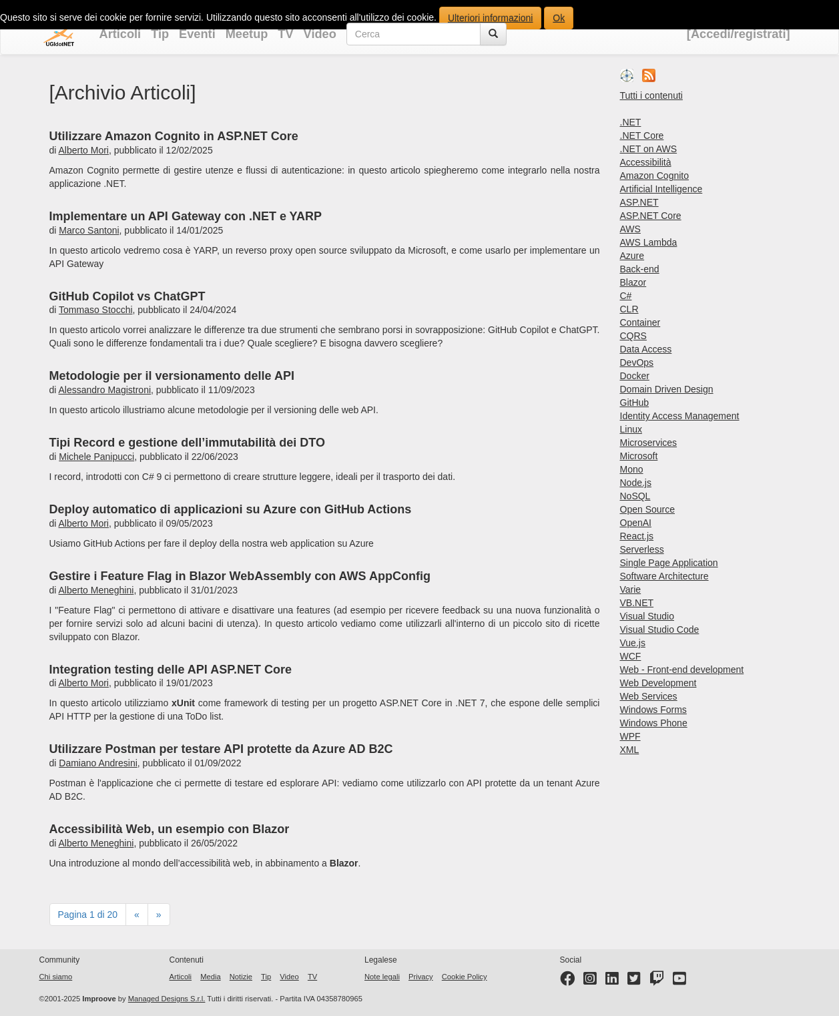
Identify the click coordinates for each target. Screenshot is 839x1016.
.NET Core (642, 135)
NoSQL (635, 496)
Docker (634, 375)
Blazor (633, 282)
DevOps (637, 362)
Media (210, 977)
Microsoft (639, 456)
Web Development (658, 683)
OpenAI (635, 522)
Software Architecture (664, 576)
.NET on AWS (648, 149)
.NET (630, 122)
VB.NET (637, 602)
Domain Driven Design (667, 389)
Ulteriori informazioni (490, 18)
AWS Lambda (648, 242)
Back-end (639, 269)
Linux (631, 429)
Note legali (382, 977)
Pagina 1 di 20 (88, 914)
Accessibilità (645, 162)
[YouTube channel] (679, 981)
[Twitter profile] (634, 981)
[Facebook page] (567, 981)
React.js (637, 536)
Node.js (635, 482)
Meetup (247, 34)
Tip (160, 34)
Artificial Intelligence (661, 189)
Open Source (647, 509)
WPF (630, 736)
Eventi (197, 34)
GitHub (634, 402)
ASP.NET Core (650, 215)
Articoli (120, 34)
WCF (630, 656)
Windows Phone (653, 723)
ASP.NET (639, 202)
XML (629, 749)
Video (320, 34)
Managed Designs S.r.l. (167, 999)
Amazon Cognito (654, 175)
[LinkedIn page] (612, 981)
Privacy (420, 977)
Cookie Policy (464, 977)
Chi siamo (56, 977)
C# (626, 295)
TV (285, 34)
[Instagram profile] (590, 981)
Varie (630, 589)
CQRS (633, 335)
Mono (631, 469)
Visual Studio (647, 616)
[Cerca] (493, 34)
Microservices (648, 442)
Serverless (642, 549)
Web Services (648, 696)
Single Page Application (669, 562)
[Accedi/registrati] (738, 34)
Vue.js (632, 643)
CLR (629, 309)
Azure (632, 255)
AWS (630, 229)
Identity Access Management (680, 416)
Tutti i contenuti (651, 95)
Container (640, 322)
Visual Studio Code (660, 629)
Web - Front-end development (682, 669)
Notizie (241, 977)
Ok (559, 18)
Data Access (646, 349)
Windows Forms (653, 709)
